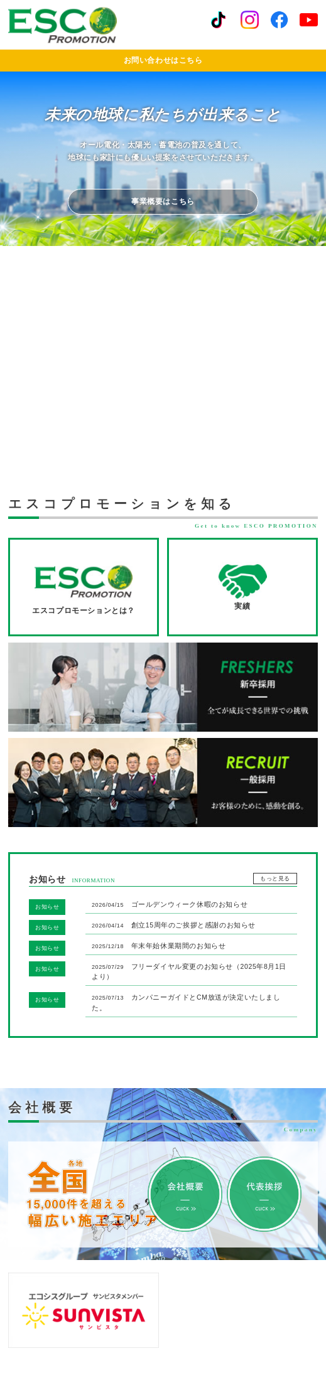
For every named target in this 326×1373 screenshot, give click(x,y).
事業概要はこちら (163, 201)
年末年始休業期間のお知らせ (158, 945)
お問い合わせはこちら (163, 60)
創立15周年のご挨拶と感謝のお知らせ (174, 925)
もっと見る (275, 878)
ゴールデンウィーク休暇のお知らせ (169, 904)
